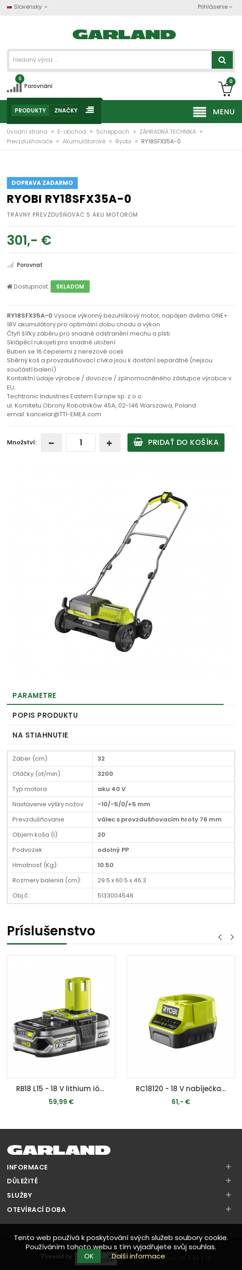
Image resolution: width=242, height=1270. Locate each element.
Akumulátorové (85, 141)
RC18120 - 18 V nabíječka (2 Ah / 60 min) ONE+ (183, 1088)
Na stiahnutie (40, 735)
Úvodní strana (28, 132)
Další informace (138, 1256)
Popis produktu (45, 715)
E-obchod (72, 132)
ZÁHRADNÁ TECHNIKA (168, 132)
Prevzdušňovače (30, 141)
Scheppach (113, 132)
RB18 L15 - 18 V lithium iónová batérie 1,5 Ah (63, 1088)
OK (89, 1256)
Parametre (34, 695)
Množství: (21, 442)
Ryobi (124, 141)
